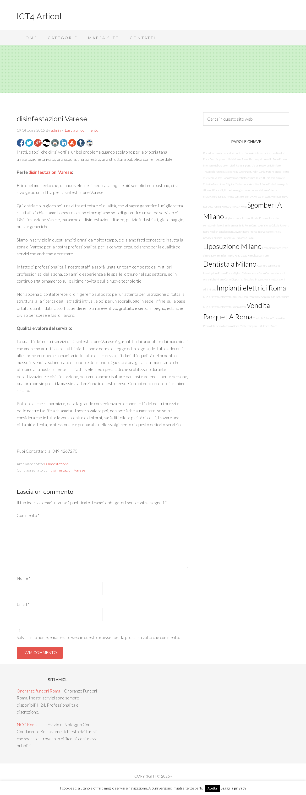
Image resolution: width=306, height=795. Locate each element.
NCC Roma (27, 724)
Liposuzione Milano (232, 246)
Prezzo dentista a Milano (242, 177)
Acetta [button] (212, 788)
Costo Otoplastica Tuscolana (239, 279)
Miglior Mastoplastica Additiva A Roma (247, 184)
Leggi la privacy (233, 788)
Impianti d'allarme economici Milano (261, 165)
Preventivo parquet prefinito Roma (260, 159)
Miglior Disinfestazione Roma (249, 273)
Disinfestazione (56, 464)
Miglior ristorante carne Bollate (241, 218)
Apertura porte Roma (268, 265)
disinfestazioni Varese (50, 172)
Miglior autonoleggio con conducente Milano (244, 190)
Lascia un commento (81, 130)
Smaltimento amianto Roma (236, 225)
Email (23, 604)
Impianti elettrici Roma (251, 288)
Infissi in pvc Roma (230, 255)
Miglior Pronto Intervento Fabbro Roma (224, 306)
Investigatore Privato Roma (217, 273)
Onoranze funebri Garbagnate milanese (260, 171)
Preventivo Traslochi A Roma (238, 237)
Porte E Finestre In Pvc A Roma (229, 206)
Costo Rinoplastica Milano (255, 255)
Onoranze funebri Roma (38, 690)
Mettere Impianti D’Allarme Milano (258, 326)
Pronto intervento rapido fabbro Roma (268, 296)
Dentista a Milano (229, 264)
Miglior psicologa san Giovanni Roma (229, 231)
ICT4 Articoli (40, 16)
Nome (23, 578)
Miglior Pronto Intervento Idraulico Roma (225, 296)
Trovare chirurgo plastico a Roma (220, 171)
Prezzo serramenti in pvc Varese (244, 196)
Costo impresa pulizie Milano (225, 159)
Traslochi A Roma (262, 318)
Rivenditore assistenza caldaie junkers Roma (227, 153)
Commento (28, 515)
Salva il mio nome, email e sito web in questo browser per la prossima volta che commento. (98, 637)
